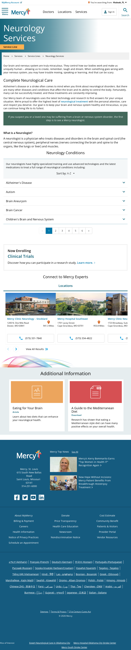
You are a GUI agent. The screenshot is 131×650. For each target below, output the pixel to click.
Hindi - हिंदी (47, 574)
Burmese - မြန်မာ (33, 592)
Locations (65, 12)
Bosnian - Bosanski (86, 574)
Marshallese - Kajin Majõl (19, 580)
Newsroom (65, 531)
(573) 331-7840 (30, 338)
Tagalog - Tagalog (109, 568)
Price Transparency (65, 521)
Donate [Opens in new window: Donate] (65, 515)
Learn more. (85, 263)
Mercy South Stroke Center (74, 647)
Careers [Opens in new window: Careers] (23, 526)
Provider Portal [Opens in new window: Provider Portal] (107, 531)
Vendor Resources (107, 537)
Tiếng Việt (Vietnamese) (25, 574)
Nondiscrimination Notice (65, 537)
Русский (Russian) (22, 568)
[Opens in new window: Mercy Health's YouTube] (33, 497)
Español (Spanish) (86, 568)
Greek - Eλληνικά (109, 574)
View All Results (37, 349)
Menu (5, 12)
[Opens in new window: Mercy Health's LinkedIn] (41, 497)
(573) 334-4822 (81, 338)
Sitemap (44, 611)
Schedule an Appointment (24, 542)
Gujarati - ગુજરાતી (54, 592)
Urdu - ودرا (62, 586)
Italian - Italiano (98, 592)
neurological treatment (74, 101)
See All (75, 451)
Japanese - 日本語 (76, 592)
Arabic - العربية (113, 586)
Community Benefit (107, 521)
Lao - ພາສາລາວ (64, 574)
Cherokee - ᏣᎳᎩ (93, 586)
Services (81, 12)
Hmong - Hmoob (115, 580)
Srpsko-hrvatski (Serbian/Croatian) (54, 568)
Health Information (23, 531)
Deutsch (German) (62, 562)
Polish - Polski (96, 580)
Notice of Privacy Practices (24, 537)
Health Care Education (65, 526)
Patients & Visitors (107, 526)
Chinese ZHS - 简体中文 (22, 586)
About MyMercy (24, 515)
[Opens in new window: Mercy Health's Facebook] (17, 497)
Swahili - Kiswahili (46, 580)
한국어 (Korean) (83, 562)
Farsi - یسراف (45, 586)
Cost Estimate (107, 515)
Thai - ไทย (75, 586)
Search (125, 12)
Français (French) (39, 562)
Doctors (48, 12)
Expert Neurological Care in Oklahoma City (49, 642)
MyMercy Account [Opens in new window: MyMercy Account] (10, 2)
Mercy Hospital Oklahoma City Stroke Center (95, 642)
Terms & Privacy (59, 611)
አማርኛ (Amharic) (18, 562)
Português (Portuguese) (108, 562)
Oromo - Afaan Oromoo (72, 580)
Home (6, 56)
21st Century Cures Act (80, 611)
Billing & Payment (24, 521)
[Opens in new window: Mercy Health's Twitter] (25, 497)
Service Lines (34, 56)
